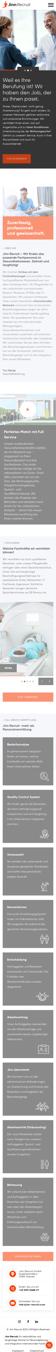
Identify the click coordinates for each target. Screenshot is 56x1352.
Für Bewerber (17, 159)
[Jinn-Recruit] (16, 5)
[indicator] (25, 70)
